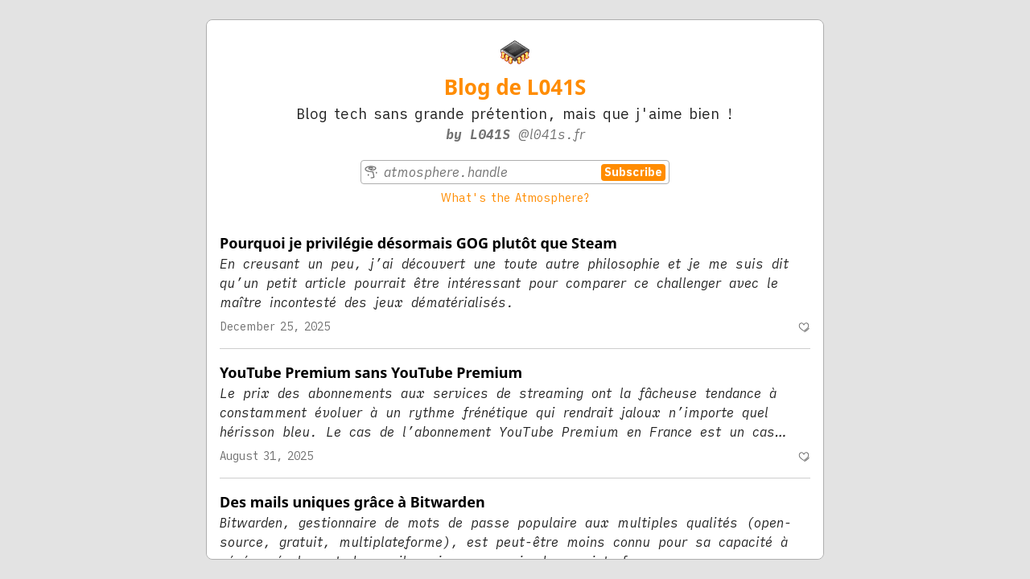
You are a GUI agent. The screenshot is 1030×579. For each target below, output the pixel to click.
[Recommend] (803, 327)
